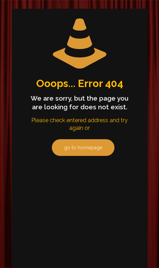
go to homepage (83, 147)
